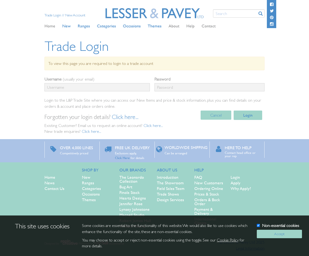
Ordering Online (208, 188)
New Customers (208, 183)
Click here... (125, 117)
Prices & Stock (206, 194)
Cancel (216, 115)
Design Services (170, 200)
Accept (279, 234)
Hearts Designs (132, 198)
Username (53, 79)
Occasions (91, 194)
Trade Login (53, 15)
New (86, 177)
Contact (209, 25)
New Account (75, 15)
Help (190, 25)
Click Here (122, 158)
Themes (89, 200)
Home (49, 25)
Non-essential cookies (280, 225)
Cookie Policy (227, 239)
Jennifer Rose (131, 204)
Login (248, 115)
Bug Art (125, 187)
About (174, 25)
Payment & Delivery (203, 211)
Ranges (88, 183)
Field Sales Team (170, 188)
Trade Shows (168, 194)
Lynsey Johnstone (134, 209)
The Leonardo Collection (131, 179)
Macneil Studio (131, 215)
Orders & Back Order (207, 202)
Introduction (167, 177)
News (49, 183)
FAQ (198, 177)
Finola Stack (129, 192)
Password (162, 79)
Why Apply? (241, 188)
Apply (235, 183)
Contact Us (54, 188)
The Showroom (170, 183)
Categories (91, 188)
